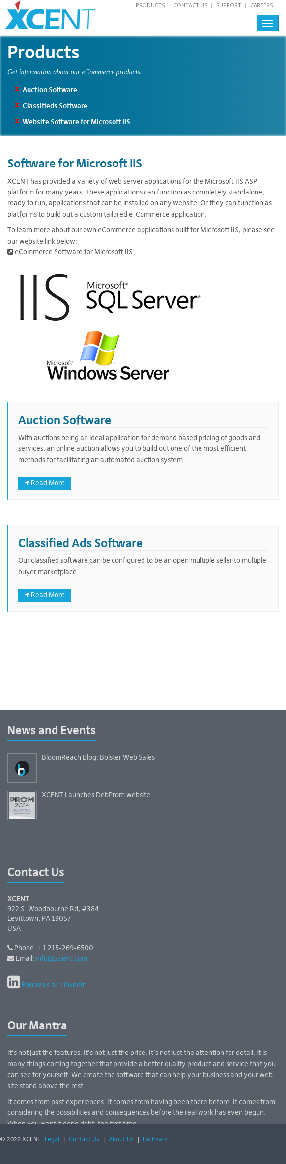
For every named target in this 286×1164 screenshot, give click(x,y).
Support (228, 5)
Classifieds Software (55, 106)
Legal (52, 1140)
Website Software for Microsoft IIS (76, 122)
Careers (261, 5)
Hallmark (155, 1140)
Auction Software (50, 90)
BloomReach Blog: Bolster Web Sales (98, 757)
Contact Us (190, 5)
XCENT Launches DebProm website (96, 795)
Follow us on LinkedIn (54, 985)
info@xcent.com (61, 958)
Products (150, 5)
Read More (44, 483)
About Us (121, 1140)
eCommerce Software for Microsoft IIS (70, 252)
